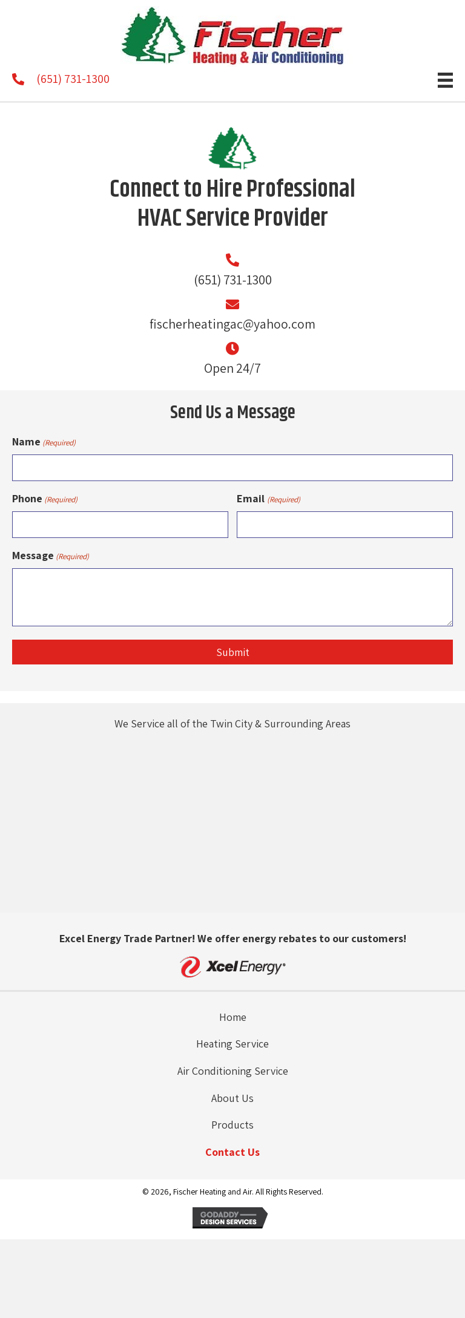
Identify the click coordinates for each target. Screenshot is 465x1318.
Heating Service (232, 1044)
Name (44, 441)
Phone (45, 498)
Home (232, 1016)
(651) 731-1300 (73, 79)
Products (232, 1125)
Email (268, 498)
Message (50, 555)
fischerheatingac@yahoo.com (232, 323)
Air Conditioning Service (232, 1071)
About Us (232, 1097)
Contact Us (232, 1152)
